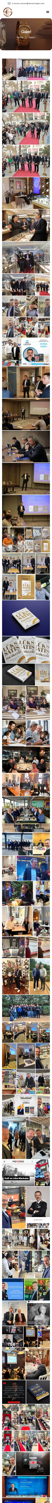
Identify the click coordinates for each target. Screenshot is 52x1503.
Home (20, 37)
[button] (47, 12)
